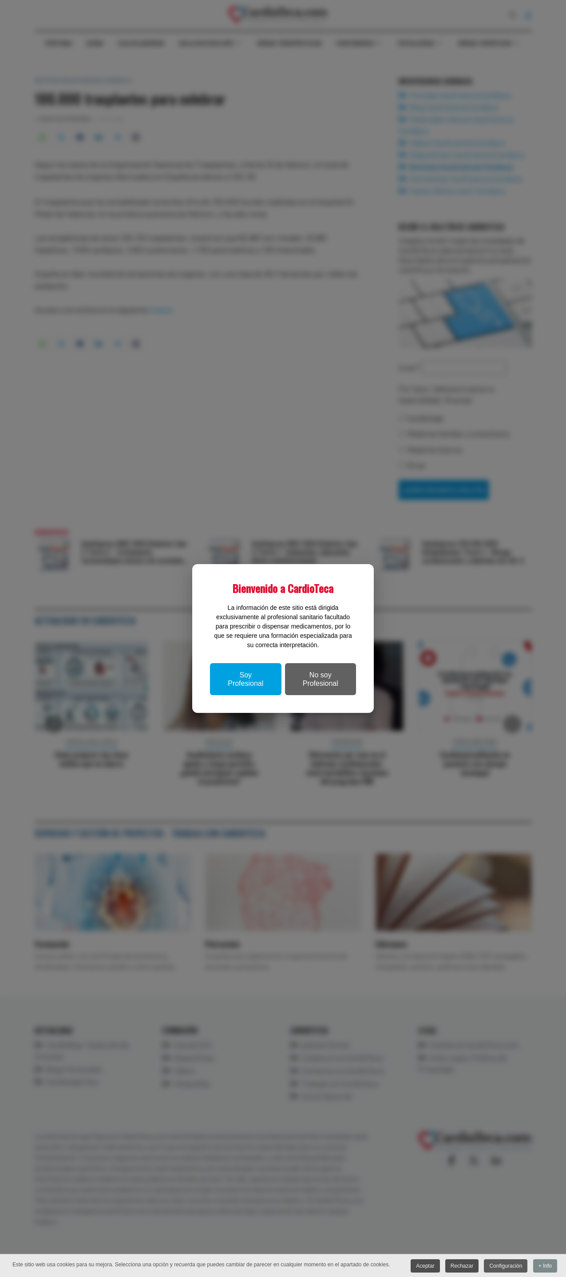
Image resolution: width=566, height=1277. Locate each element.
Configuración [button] (505, 1266)
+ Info (545, 1266)
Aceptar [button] (424, 1266)
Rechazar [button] (461, 1266)
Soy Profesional (245, 679)
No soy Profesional (320, 679)
